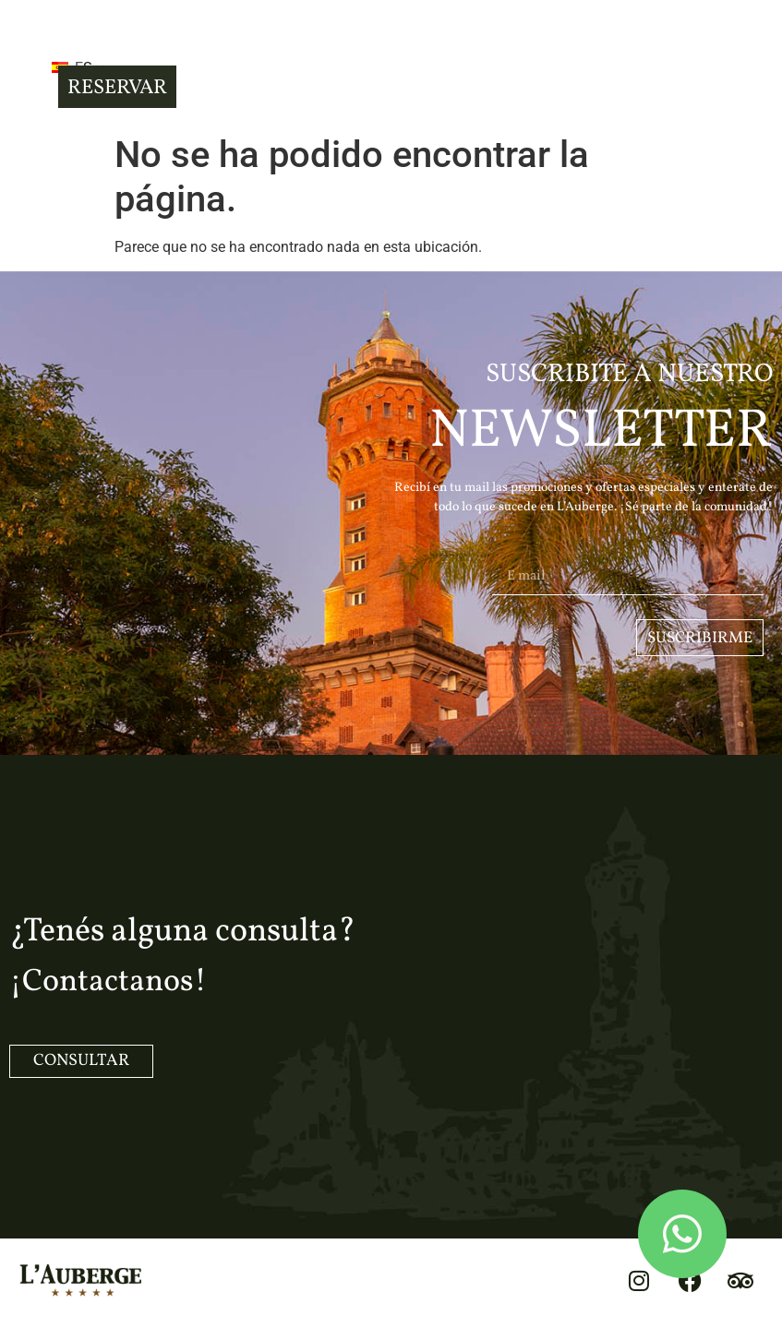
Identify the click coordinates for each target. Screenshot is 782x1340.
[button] (26, 66)
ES (96, 68)
